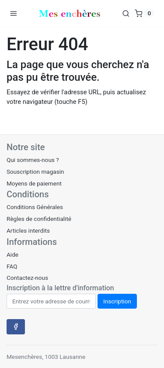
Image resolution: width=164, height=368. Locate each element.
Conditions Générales (35, 206)
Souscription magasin (35, 171)
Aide (12, 254)
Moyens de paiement (34, 183)
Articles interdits (28, 230)
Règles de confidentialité (39, 218)
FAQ (12, 266)
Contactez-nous (27, 277)
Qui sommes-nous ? (33, 159)
